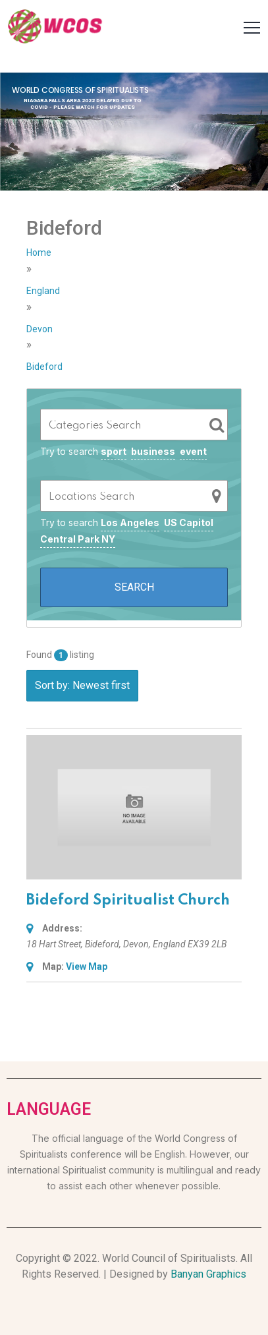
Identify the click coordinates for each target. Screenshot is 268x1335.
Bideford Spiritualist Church (128, 900)
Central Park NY (77, 539)
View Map (86, 966)
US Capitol (188, 522)
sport (113, 451)
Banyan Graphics (208, 1274)
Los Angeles (130, 522)
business (153, 451)
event (193, 451)
